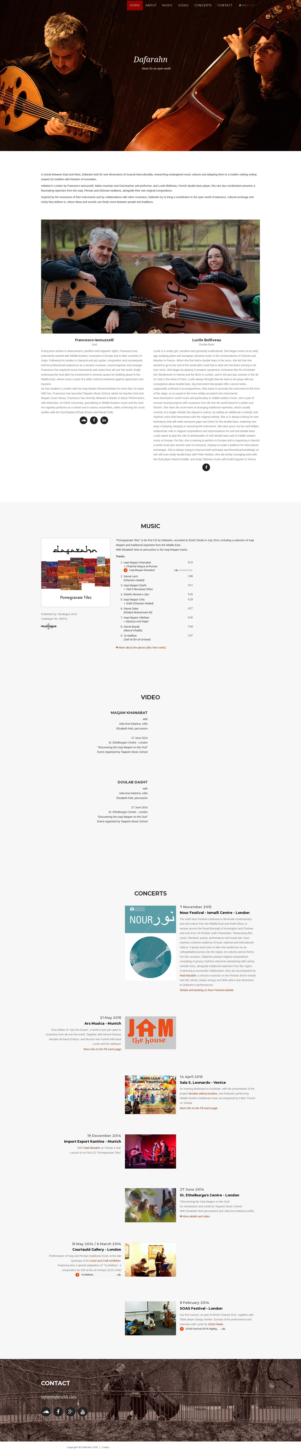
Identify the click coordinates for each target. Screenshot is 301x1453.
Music (167, 9)
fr (250, 9)
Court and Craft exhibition (105, 1260)
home (135, 9)
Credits (105, 1447)
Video (183, 9)
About (151, 9)
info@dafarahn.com (59, 1397)
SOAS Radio (215, 1324)
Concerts (203, 9)
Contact (224, 9)
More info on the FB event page (102, 1049)
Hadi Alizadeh (188, 975)
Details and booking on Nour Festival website (207, 990)
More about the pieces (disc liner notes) (141, 647)
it (256, 9)
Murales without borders (203, 1093)
